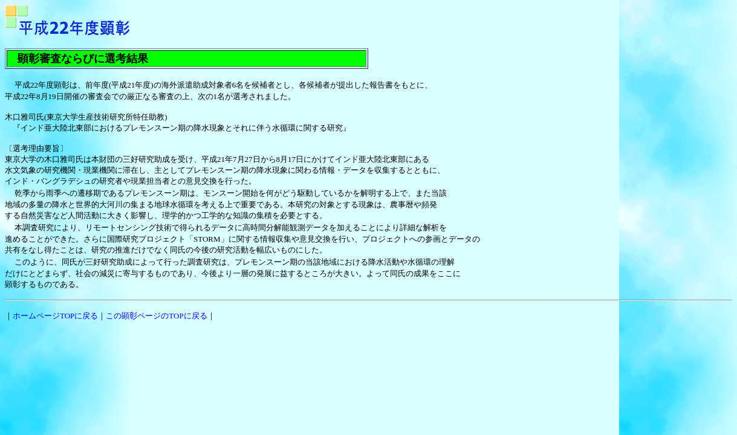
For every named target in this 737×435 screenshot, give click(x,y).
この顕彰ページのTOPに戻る (156, 315)
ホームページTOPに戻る (55, 315)
